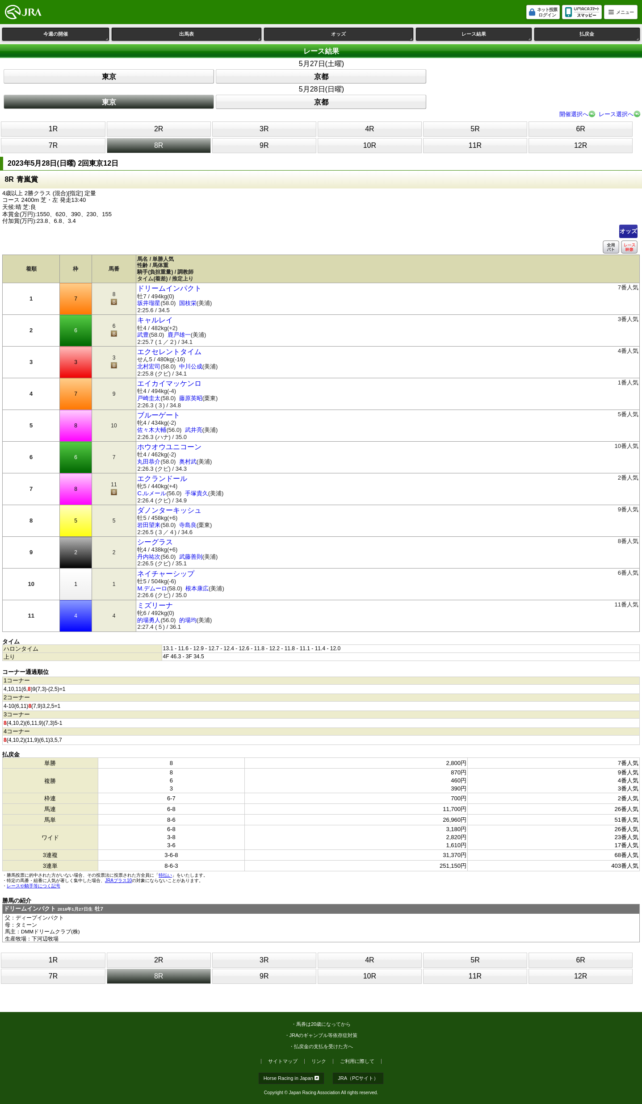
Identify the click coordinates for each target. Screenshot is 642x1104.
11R (475, 145)
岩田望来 (148, 525)
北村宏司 (148, 366)
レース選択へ (616, 114)
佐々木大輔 (151, 430)
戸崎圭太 (148, 398)
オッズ (372, 36)
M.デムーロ (152, 588)
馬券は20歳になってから (323, 1024)
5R (474, 129)
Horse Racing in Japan (291, 1078)
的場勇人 (148, 620)
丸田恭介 (148, 461)
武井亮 (193, 430)
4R (369, 129)
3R (264, 129)
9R (264, 145)
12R (580, 145)
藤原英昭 (190, 398)
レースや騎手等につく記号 (33, 885)
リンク (318, 1061)
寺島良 (188, 525)
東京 (109, 76)
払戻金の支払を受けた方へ (323, 1046)
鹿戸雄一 (179, 334)
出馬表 (220, 36)
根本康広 (197, 588)
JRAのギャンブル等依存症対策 (324, 1035)
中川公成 (190, 366)
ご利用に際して (357, 1061)
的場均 (188, 620)
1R (53, 129)
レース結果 (497, 36)
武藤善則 (190, 556)
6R (580, 129)
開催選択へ (573, 114)
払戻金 (609, 36)
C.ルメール (151, 493)
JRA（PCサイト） (358, 1078)
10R (369, 145)
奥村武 (188, 461)
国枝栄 (188, 303)
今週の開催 (76, 36)
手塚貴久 (196, 493)
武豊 (143, 334)
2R (158, 129)
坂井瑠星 (148, 303)
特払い (165, 875)
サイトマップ (283, 1061)
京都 (321, 76)
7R (53, 145)
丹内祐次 (148, 556)
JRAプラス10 (118, 880)
